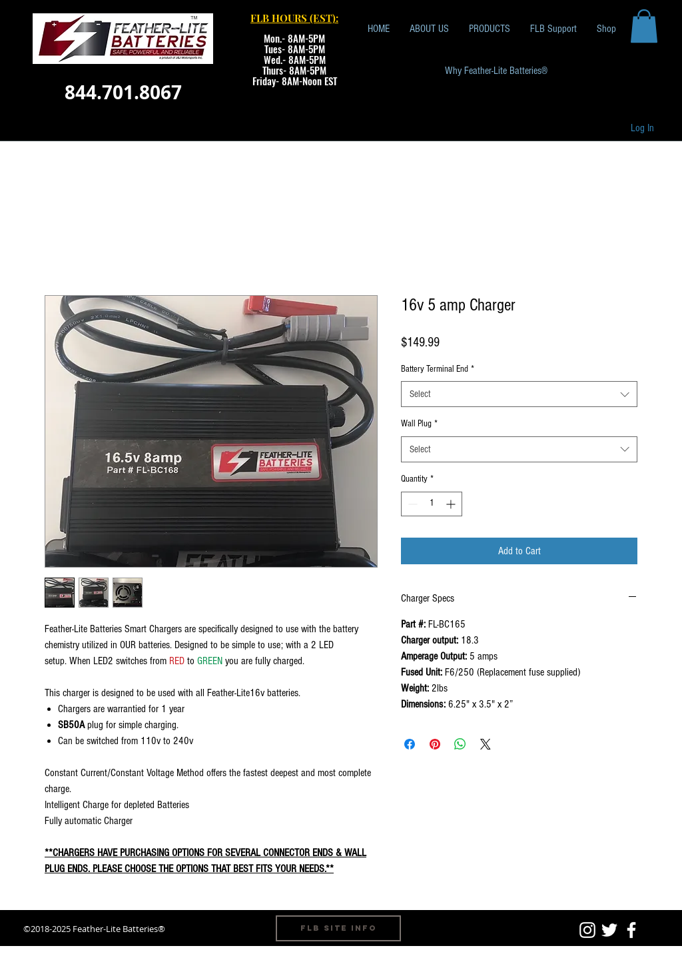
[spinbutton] (432, 504)
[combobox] (519, 394)
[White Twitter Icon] (609, 930)
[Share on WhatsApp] (460, 744)
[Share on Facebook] (410, 744)
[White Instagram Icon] (587, 930)
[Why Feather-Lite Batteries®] (496, 70)
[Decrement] (411, 504)
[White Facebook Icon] (631, 930)
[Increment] (452, 504)
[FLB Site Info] (338, 928)
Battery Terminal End (437, 369)
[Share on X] (486, 744)
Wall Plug (419, 423)
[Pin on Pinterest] (435, 744)
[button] (644, 26)
